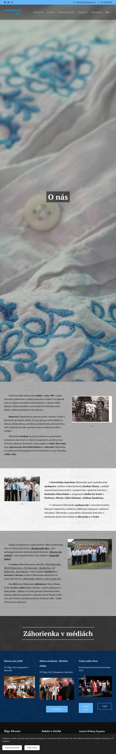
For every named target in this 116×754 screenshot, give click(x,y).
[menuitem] (39, 12)
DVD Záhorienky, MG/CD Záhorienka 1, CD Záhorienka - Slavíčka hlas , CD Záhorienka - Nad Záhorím (32, 568)
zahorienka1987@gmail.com (85, 2)
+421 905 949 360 (106, 2)
